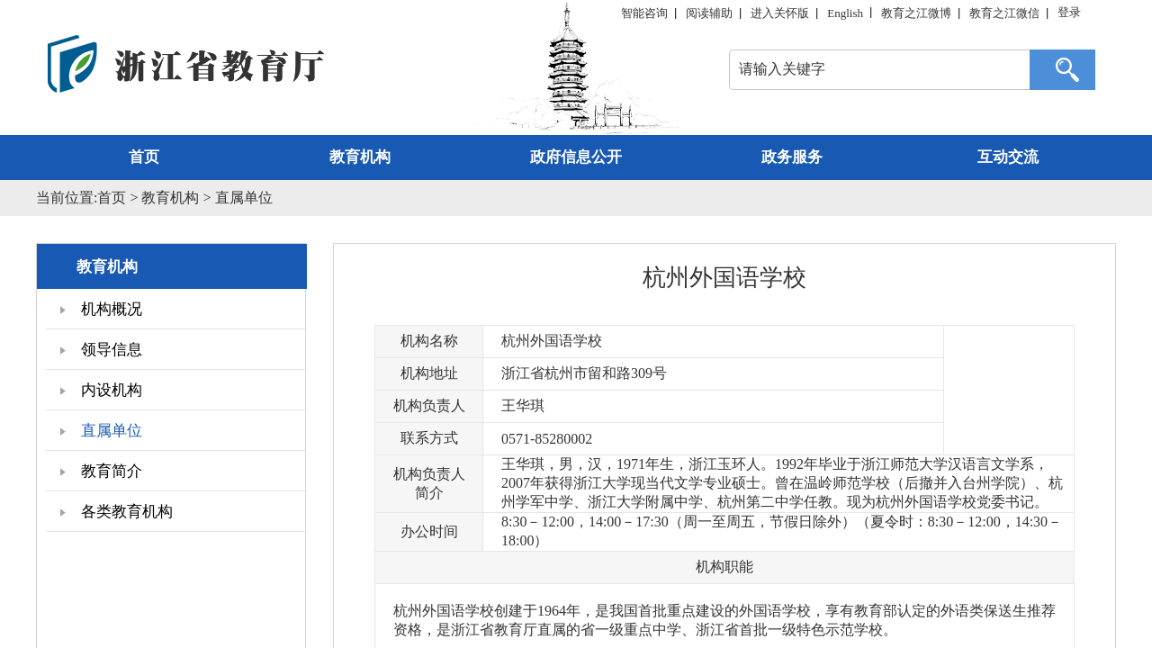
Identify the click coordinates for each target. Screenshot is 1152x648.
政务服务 (792, 157)
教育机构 (360, 157)
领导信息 (100, 349)
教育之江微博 (916, 13)
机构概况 (100, 309)
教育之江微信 (1004, 13)
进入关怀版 (780, 13)
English (845, 13)
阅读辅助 (709, 13)
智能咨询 (644, 13)
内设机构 (100, 390)
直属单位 (244, 197)
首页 (144, 157)
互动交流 (1008, 157)
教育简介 (100, 471)
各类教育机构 (116, 511)
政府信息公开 (576, 157)
